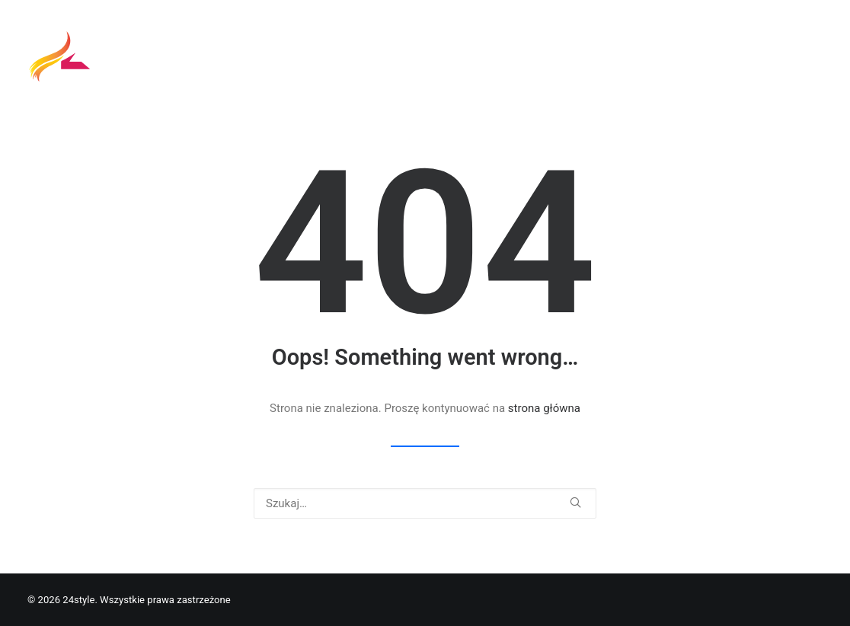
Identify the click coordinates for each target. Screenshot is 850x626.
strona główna (544, 408)
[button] (575, 502)
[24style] (61, 59)
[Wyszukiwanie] (425, 503)
